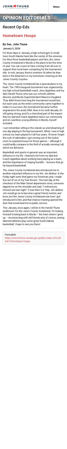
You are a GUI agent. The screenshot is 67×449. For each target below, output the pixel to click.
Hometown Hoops (19, 35)
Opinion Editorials (26, 18)
